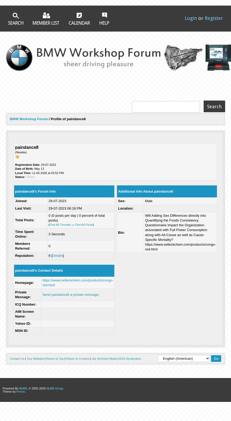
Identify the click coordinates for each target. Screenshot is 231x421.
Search (15, 18)
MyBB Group (55, 388)
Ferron (20, 391)
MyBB (23, 388)
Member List (46, 18)
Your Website (35, 358)
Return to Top (55, 358)
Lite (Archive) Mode (104, 358)
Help (104, 18)
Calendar (79, 18)
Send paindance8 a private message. (71, 295)
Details (57, 256)
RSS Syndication (130, 358)
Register (214, 18)
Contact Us (17, 358)
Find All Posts (84, 224)
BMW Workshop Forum (29, 119)
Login (191, 18)
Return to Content (77, 358)
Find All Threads (59, 224)
